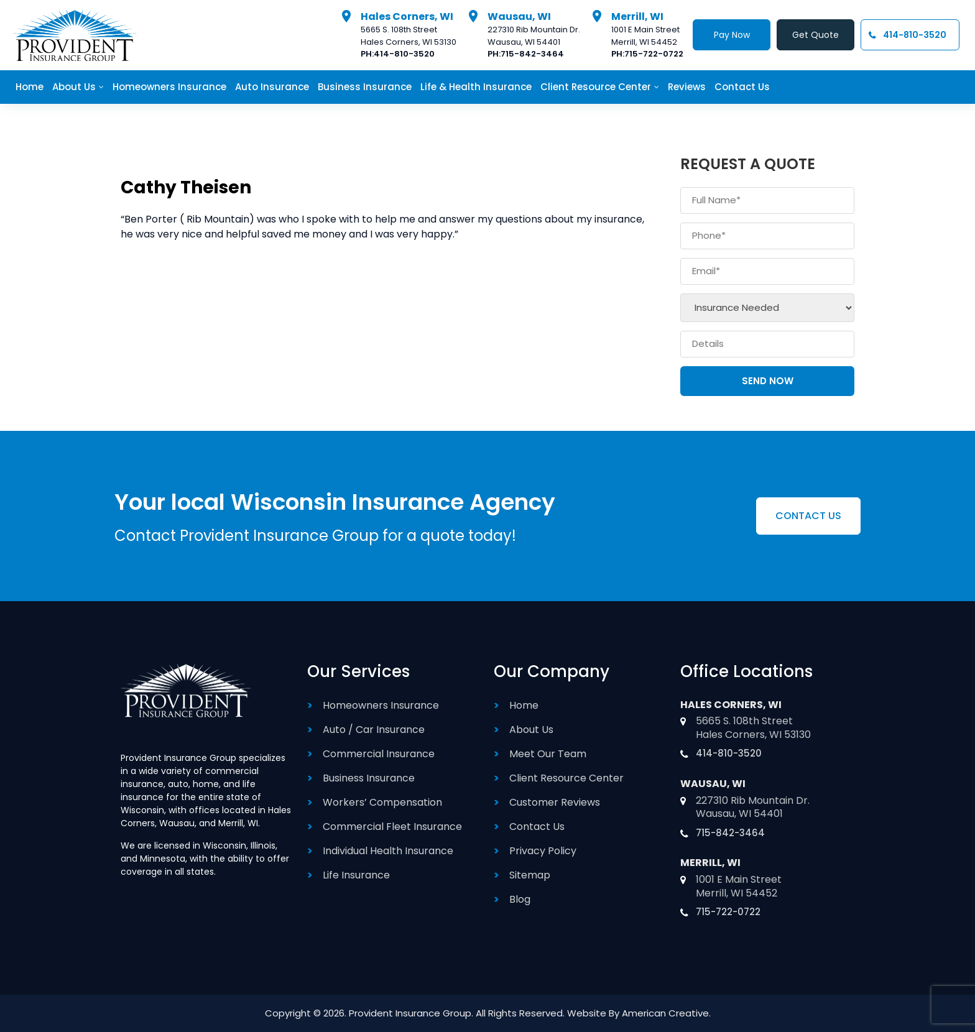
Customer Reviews (554, 802)
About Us (531, 729)
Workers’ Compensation (382, 802)
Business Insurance (369, 778)
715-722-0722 (653, 54)
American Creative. (666, 1013)
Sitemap (529, 875)
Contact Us (537, 826)
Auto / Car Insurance (374, 729)
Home (523, 705)
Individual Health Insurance (388, 851)
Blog (519, 899)
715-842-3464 (532, 54)
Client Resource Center (566, 778)
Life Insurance (356, 875)
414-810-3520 (404, 54)
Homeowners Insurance (381, 705)
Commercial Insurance (379, 754)
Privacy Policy (542, 851)
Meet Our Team (547, 754)
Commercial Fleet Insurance (392, 826)
